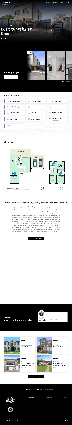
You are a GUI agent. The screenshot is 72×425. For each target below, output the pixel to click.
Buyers (44, 4)
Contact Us (65, 399)
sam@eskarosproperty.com (57, 318)
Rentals (56, 4)
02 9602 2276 (62, 2)
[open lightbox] (36, 65)
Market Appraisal (31, 397)
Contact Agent (10, 77)
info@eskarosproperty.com (52, 2)
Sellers (50, 4)
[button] (51, 29)
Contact (69, 4)
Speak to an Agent (35, 238)
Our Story (65, 397)
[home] (6, 3)
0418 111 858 (54, 320)
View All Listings (35, 377)
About (62, 4)
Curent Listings (49, 397)
